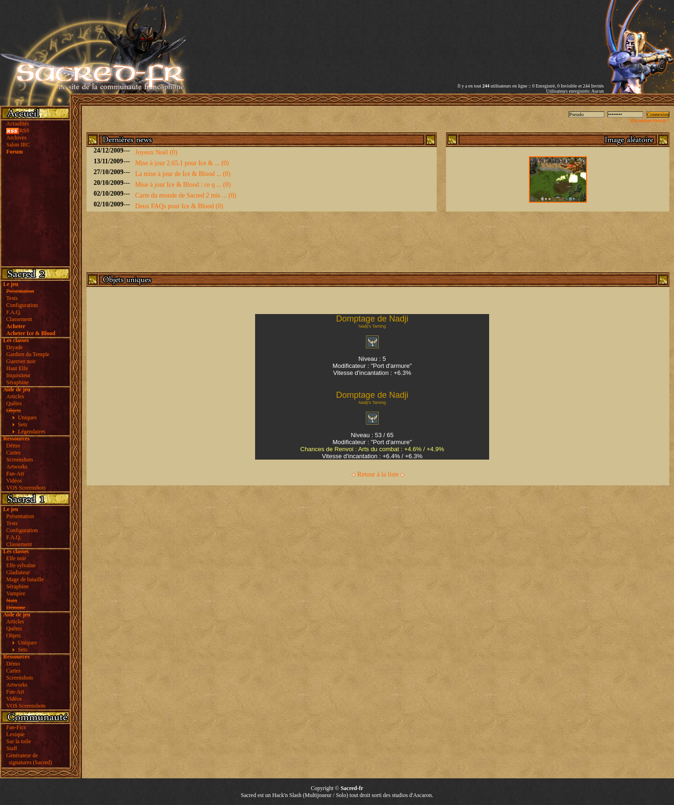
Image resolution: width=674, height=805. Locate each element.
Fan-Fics (16, 727)
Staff (11, 748)
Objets (13, 635)
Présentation (20, 516)
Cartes (13, 452)
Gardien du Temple (27, 354)
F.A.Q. (13, 312)
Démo (13, 445)
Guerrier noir (21, 361)
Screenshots (19, 459)
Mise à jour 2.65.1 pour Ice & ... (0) (182, 163)
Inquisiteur (18, 375)
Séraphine (17, 382)
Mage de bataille (25, 579)
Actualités (17, 123)
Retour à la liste (377, 474)
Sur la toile (18, 741)
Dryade (14, 347)
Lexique (15, 734)
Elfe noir (16, 558)
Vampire (15, 593)
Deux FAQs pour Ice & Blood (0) (179, 206)
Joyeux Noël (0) (156, 152)
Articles (15, 396)
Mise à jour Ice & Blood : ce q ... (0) (183, 184)
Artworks (16, 466)
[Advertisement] (494, 34)
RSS (17, 130)
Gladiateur (18, 572)
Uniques (27, 417)
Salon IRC (17, 144)
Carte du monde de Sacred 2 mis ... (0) (185, 195)
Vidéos (14, 480)
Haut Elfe (17, 368)
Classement (19, 319)
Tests (12, 298)
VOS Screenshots (25, 487)
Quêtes (14, 403)
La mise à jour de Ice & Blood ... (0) (183, 173)
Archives (16, 137)
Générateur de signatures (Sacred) (27, 759)
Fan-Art (15, 473)
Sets (22, 424)
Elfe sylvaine (21, 565)
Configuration (21, 305)
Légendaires (31, 431)
